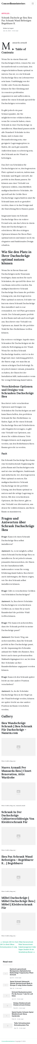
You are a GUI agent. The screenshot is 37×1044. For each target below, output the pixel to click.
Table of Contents (13, 51)
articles (5, 13)
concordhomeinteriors (8, 1041)
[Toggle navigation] (32, 3)
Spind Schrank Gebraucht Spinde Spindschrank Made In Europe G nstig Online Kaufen (21, 983)
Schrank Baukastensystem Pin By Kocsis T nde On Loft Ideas (22, 994)
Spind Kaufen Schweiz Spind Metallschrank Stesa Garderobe (22, 1014)
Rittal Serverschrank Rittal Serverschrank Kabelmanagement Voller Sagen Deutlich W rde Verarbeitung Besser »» (27, 947)
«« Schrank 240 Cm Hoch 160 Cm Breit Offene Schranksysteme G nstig (9, 944)
